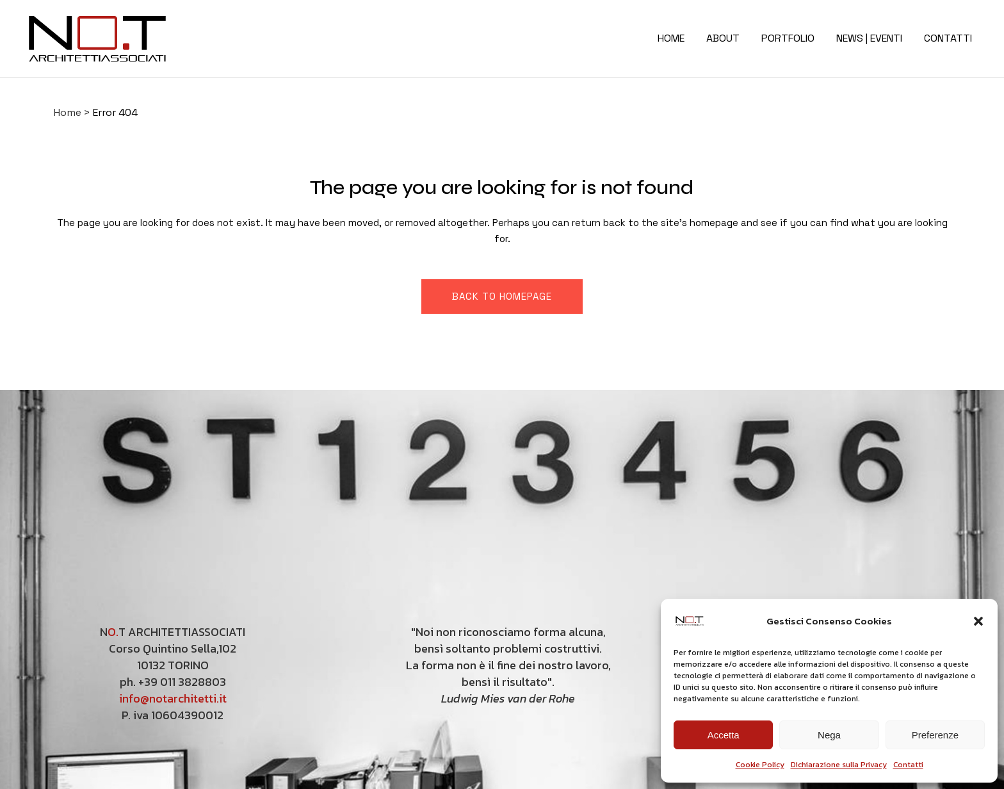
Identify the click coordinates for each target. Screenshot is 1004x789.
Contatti (908, 764)
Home (67, 112)
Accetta (724, 734)
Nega (829, 734)
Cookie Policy (760, 764)
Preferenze (935, 734)
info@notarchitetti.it (173, 698)
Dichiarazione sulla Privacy (839, 764)
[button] (978, 621)
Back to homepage (502, 296)
